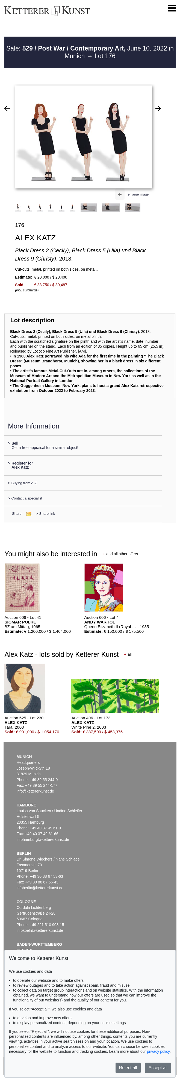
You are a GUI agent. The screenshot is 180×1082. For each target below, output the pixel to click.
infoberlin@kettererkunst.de (40, 888)
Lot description (32, 320)
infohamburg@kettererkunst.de (43, 839)
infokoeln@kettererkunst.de (40, 930)
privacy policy (158, 1051)
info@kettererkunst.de (35, 791)
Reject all (128, 1067)
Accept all (158, 1067)
